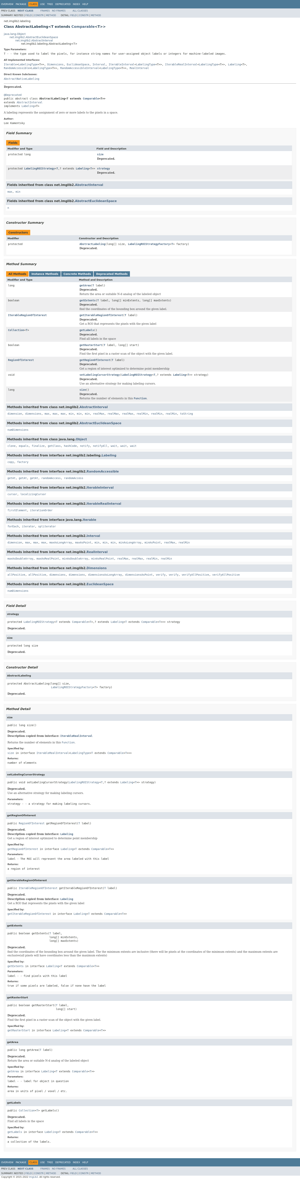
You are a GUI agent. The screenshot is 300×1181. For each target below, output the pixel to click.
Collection (16, 330)
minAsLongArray (130, 542)
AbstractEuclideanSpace (96, 201)
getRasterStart (91, 345)
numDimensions (18, 429)
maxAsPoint (83, 542)
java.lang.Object (15, 33)
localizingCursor (33, 494)
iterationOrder (41, 510)
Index (76, 4)
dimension (14, 413)
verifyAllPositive (195, 574)
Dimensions (55, 64)
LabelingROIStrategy (39, 168)
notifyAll (100, 445)
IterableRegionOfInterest (27, 315)
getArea (85, 285)
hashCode (70, 445)
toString (186, 413)
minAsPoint (153, 542)
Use (42, 4)
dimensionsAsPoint (138, 574)
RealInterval (139, 68)
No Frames (59, 10)
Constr (39, 15)
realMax (98, 413)
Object (81, 439)
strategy (103, 168)
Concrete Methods (77, 273)
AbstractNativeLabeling (21, 78)
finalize (38, 445)
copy (10, 462)
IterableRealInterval (181, 64)
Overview (7, 4)
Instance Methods (44, 273)
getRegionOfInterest (95, 360)
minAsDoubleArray (75, 558)
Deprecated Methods (111, 273)
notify (85, 445)
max (9, 191)
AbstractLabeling (92, 244)
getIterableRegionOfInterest (101, 315)
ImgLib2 (33, 1177)
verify (161, 574)
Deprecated (63, 4)
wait (114, 445)
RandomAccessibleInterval (79, 68)
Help (85, 4)
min (17, 191)
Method (51, 15)
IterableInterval (122, 64)
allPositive (16, 574)
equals (24, 445)
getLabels (87, 330)
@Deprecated (13, 94)
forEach (13, 526)
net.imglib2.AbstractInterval (34, 40)
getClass (54, 445)
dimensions (33, 413)
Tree (50, 4)
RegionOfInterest (21, 360)
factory (23, 462)
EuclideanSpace (78, 64)
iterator (28, 526)
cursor (12, 494)
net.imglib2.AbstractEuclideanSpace (34, 37)
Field (28, 15)
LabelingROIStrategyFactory (149, 244)
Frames (45, 10)
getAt (11, 478)
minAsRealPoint (102, 558)
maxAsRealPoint (48, 558)
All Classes (80, 10)
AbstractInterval (29, 102)
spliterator (47, 526)
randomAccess (51, 478)
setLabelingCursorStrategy (100, 374)
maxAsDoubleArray (20, 558)
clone (11, 445)
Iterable (10, 64)
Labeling (234, 64)
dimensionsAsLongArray (105, 574)
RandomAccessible (17, 68)
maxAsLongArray (60, 542)
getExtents (88, 300)
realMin (142, 413)
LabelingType (28, 64)
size (100, 154)
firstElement (17, 510)
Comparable (83, 27)
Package (21, 4)
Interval (99, 64)
